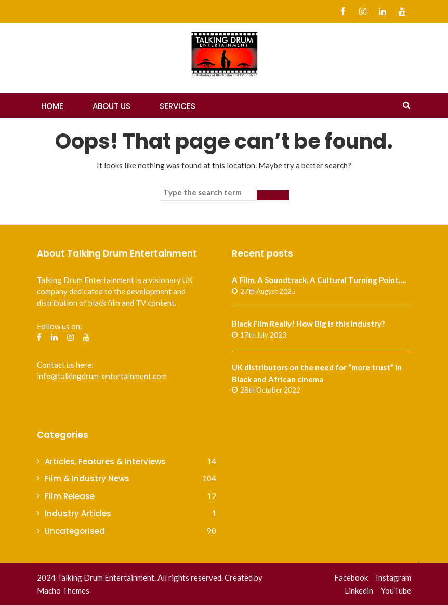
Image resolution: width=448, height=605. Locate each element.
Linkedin (359, 590)
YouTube (396, 590)
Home (52, 106)
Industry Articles (78, 513)
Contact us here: (65, 364)
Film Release (70, 496)
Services (177, 106)
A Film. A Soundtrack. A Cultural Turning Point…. (319, 280)
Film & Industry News (87, 478)
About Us (111, 106)
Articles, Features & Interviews (105, 461)
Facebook (351, 577)
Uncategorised (75, 531)
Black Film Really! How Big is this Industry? (308, 323)
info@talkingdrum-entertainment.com (102, 376)
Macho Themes (63, 590)
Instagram (393, 577)
